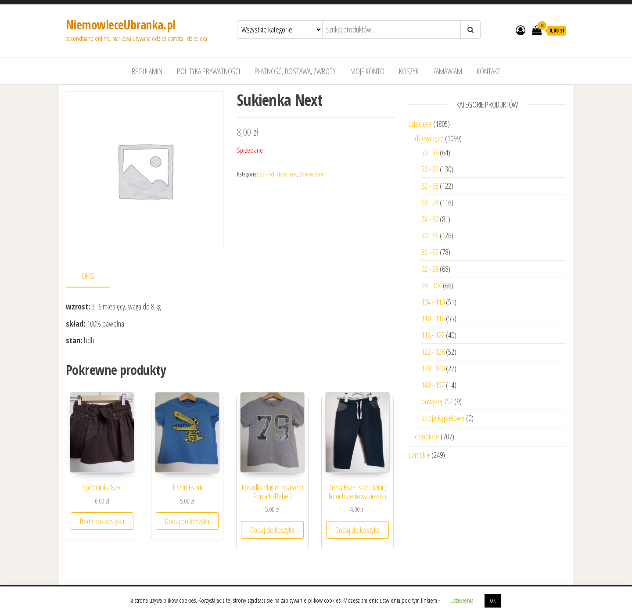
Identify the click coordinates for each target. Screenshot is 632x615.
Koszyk (409, 71)
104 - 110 (433, 302)
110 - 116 (433, 318)
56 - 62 (429, 169)
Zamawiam (447, 71)
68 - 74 (429, 202)
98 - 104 (431, 285)
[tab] (94, 276)
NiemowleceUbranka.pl (121, 24)
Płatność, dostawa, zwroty (295, 71)
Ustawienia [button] (462, 600)
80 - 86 (429, 235)
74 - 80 (429, 219)
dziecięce (287, 174)
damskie (419, 455)
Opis (88, 275)
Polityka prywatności (208, 71)
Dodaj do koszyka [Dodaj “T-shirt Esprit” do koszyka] (187, 521)
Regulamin (147, 71)
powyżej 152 (437, 401)
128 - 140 (433, 368)
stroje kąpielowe (443, 418)
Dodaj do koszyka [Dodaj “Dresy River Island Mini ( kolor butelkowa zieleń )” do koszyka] (357, 530)
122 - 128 (433, 351)
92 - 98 (429, 268)
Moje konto (367, 71)
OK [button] (493, 600)
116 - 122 (433, 335)
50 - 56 (429, 152)
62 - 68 (266, 174)
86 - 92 (429, 252)
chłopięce (427, 436)
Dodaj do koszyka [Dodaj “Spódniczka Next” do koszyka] (102, 521)
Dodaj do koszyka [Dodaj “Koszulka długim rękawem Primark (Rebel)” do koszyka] (272, 530)
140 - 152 (433, 385)
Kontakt (488, 71)
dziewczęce (311, 174)
